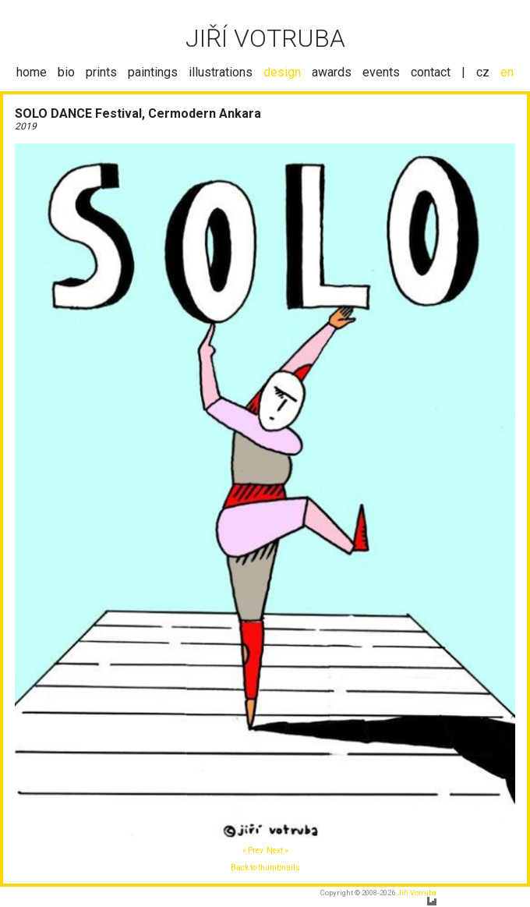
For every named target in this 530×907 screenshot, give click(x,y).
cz (482, 72)
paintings (153, 72)
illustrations (221, 72)
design (282, 72)
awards (332, 72)
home (31, 72)
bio (66, 72)
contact (430, 72)
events (381, 72)
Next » (277, 850)
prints (101, 72)
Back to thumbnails (265, 867)
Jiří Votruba (416, 892)
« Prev (252, 850)
